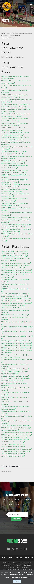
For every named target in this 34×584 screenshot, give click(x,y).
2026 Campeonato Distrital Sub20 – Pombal (16, 270)
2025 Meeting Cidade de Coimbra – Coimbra (16, 303)
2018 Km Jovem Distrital (10, 430)
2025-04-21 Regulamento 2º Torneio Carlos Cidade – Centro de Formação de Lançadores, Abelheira (16, 219)
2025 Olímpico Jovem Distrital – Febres (14, 296)
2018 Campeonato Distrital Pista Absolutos (16, 435)
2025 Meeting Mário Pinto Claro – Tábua (15, 301)
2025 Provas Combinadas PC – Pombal (15, 294)
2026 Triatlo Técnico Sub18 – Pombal (14, 251)
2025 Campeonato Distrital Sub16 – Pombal (16, 343)
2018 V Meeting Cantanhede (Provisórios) (16, 428)
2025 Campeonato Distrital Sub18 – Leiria (15, 341)
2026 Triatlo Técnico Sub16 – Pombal (14, 253)
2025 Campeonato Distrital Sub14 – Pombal (16, 345)
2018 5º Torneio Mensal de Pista (13, 442)
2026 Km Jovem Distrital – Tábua (13, 268)
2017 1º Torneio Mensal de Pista (13, 456)
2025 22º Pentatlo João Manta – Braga (15, 376)
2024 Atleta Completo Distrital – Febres (15, 425)
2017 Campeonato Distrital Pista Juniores (15, 451)
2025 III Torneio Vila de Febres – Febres (15, 308)
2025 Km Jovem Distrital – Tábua (13, 305)
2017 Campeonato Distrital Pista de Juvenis (16, 449)
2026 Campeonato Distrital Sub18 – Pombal (16, 272)
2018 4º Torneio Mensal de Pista (13, 444)
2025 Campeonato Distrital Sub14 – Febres (16, 348)
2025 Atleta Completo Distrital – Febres (15, 369)
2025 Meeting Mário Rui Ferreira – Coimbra (16, 298)
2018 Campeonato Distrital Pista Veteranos (16, 432)
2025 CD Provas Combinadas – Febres (15, 315)
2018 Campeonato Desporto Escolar (14, 437)
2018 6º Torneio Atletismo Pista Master (15, 439)
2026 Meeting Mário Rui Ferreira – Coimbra (16, 263)
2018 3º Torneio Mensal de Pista (13, 447)
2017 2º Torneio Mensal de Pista (13, 454)
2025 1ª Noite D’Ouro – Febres (12, 381)
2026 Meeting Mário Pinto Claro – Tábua (15, 265)
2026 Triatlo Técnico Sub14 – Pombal (14, 256)
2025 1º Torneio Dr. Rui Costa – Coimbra (15, 378)
